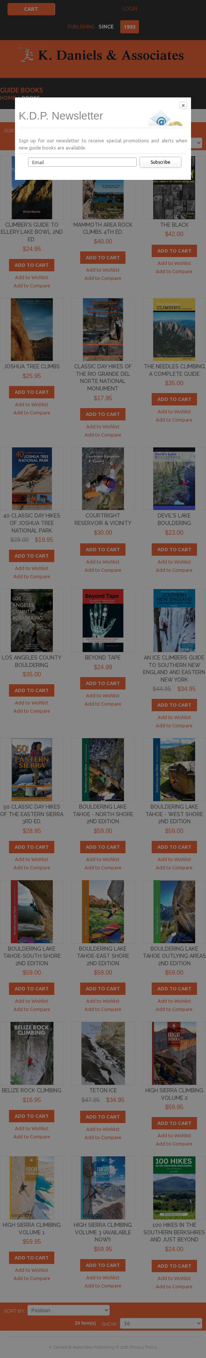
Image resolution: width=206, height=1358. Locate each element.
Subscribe (160, 162)
